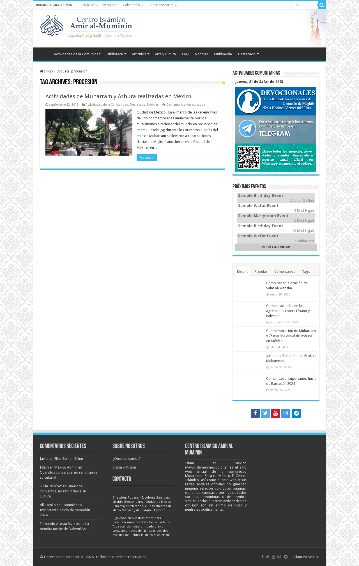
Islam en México (306, 557)
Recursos (110, 5)
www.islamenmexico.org (206, 467)
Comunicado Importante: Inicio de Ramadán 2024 (65, 510)
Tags (306, 271)
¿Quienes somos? (126, 458)
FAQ (185, 54)
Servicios (87, 5)
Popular (261, 271)
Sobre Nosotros (160, 5)
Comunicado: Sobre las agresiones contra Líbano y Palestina (288, 311)
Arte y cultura (165, 54)
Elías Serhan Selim (68, 458)
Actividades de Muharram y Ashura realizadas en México (118, 96)
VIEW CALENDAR (276, 247)
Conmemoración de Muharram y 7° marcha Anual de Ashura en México (291, 336)
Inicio (43, 53)
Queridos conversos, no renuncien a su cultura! (63, 491)
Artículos (139, 54)
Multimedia (223, 54)
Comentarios (284, 271)
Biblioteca (115, 54)
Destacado (247, 54)
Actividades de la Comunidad (77, 54)
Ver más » (146, 158)
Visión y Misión (124, 467)
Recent (242, 271)
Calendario (131, 5)
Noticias (201, 54)
